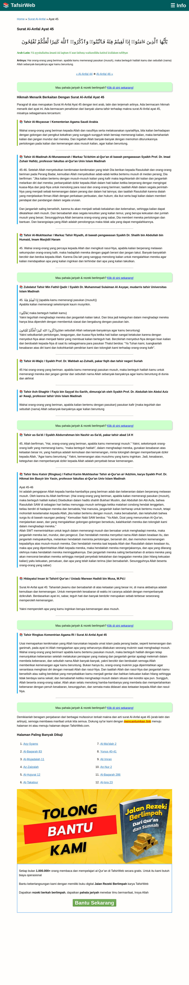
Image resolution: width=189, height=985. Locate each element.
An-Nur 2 (106, 767)
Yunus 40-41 (108, 751)
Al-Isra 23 (106, 782)
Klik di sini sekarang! (120, 87)
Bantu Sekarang (94, 903)
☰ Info (178, 5)
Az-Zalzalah (31, 767)
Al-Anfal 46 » (104, 74)
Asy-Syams (30, 743)
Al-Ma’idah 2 (108, 743)
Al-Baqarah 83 (32, 751)
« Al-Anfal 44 (84, 74)
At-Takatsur (30, 782)
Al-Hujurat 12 (31, 774)
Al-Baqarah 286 (110, 774)
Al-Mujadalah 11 (33, 759)
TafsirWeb (23, 5)
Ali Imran (106, 759)
